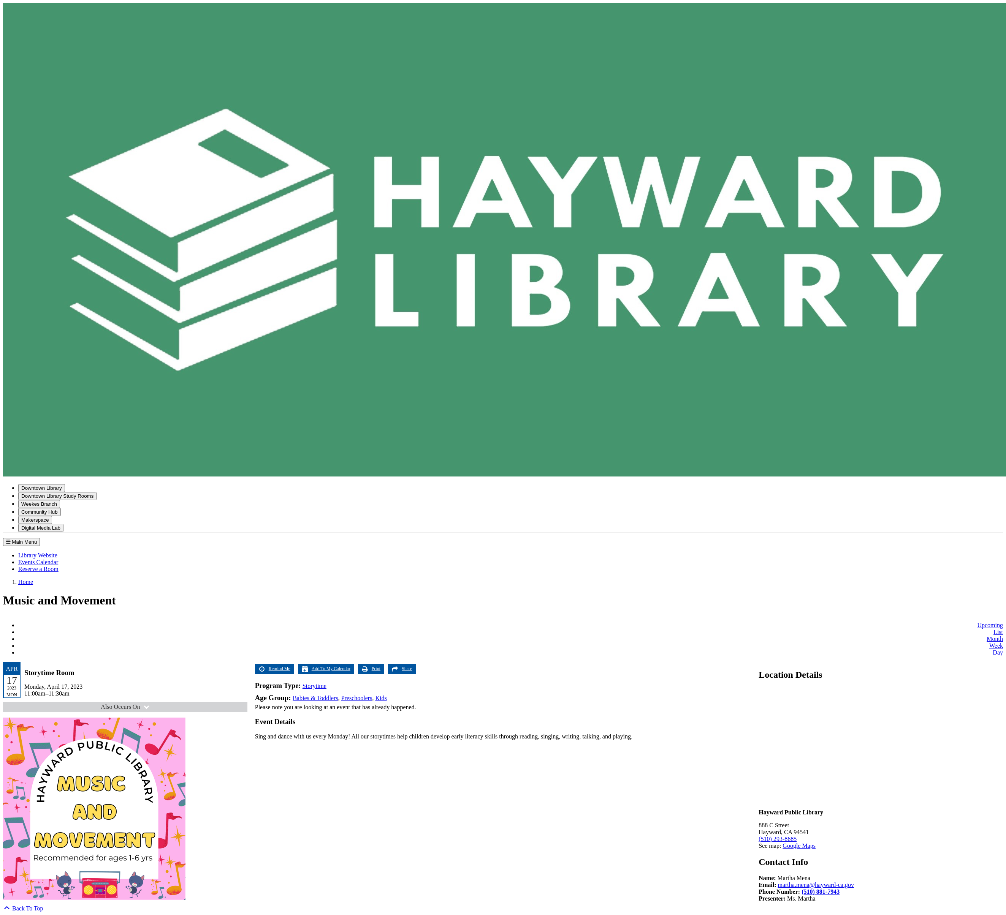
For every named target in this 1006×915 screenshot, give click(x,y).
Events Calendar (38, 562)
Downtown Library (41, 488)
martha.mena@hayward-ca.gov (816, 885)
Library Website (37, 555)
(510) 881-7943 (821, 891)
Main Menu (21, 542)
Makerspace (35, 520)
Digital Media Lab (40, 528)
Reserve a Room (38, 569)
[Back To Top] (23, 908)
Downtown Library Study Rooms (57, 496)
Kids (381, 698)
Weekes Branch (39, 504)
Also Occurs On (126, 707)
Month (995, 639)
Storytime (314, 686)
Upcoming (990, 625)
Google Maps (799, 845)
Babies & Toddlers (315, 698)
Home (25, 582)
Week (996, 645)
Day (998, 652)
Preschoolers (356, 698)
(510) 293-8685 (778, 839)
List (998, 632)
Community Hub (39, 512)
